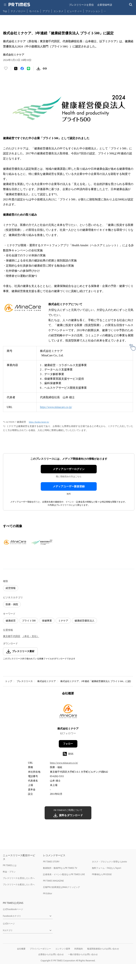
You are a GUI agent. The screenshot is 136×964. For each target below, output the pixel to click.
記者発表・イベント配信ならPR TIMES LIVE (64, 874)
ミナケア (63, 620)
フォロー (68, 743)
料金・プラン (9, 871)
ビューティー (74, 11)
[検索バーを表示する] (130, 4)
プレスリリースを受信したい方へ (19, 878)
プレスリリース (25, 681)
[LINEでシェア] (28, 68)
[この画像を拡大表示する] (15, 542)
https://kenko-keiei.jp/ (39, 422)
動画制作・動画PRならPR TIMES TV (60, 867)
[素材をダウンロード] (38, 68)
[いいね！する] (6, 68)
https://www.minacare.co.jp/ (56, 407)
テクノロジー (18, 11)
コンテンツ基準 (62, 948)
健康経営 (11, 620)
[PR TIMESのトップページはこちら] (19, 4)
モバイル (34, 11)
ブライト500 (29, 620)
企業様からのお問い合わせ (51, 954)
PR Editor (47, 893)
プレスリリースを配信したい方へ (19, 884)
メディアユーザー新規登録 (69, 486)
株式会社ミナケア (46, 681)
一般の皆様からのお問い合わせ (83, 954)
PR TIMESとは (9, 865)
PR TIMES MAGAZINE (53, 880)
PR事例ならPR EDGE (102, 874)
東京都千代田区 (11, 636)
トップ (8, 681)
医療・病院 (12, 604)
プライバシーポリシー (40, 948)
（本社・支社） (30, 636)
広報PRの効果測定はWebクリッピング (61, 887)
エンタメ (58, 11)
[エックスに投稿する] (16, 68)
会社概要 (21, 948)
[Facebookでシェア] (22, 68)
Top (5, 11)
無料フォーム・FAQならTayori (106, 867)
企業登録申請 (104, 4)
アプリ (46, 11)
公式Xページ (9, 923)
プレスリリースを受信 (81, 4)
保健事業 (47, 620)
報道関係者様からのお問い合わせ (103, 948)
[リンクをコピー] (45, 68)
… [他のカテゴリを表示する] (105, 10)
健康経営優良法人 (84, 620)
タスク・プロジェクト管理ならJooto (109, 861)
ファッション (92, 11)
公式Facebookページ (13, 909)
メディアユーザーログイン (69, 469)
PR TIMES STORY (51, 861)
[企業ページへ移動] (68, 712)
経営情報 (11, 588)
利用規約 (78, 948)
